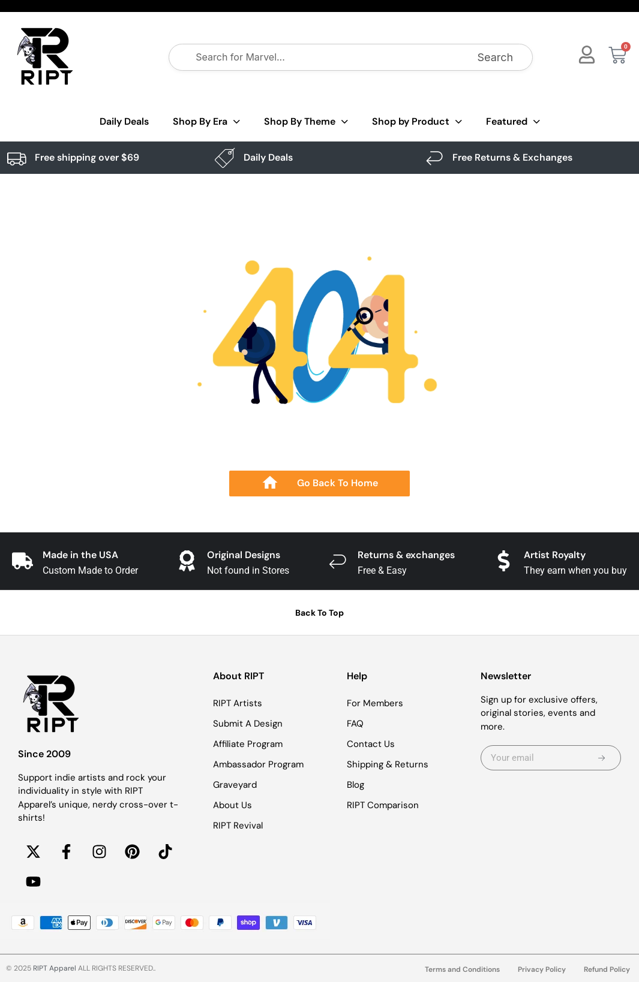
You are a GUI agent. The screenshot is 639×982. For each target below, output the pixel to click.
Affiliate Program (248, 744)
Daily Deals (124, 121)
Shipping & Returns (387, 764)
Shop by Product (417, 122)
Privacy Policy (542, 969)
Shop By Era (206, 122)
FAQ (355, 724)
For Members (375, 703)
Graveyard (235, 785)
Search (496, 57)
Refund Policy (607, 969)
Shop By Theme (306, 122)
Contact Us (371, 744)
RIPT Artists (237, 703)
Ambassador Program (258, 764)
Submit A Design (248, 724)
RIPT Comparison (383, 805)
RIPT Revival (238, 826)
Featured (513, 122)
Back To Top (319, 612)
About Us (232, 805)
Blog (355, 785)
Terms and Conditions (462, 969)
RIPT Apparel (54, 968)
